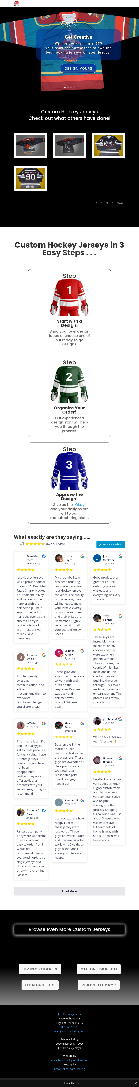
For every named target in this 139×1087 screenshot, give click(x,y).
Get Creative (78, 37)
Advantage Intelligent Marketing (69, 1060)
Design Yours (78, 68)
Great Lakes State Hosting (69, 1069)
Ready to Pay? (98, 985)
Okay (80, 504)
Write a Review (110, 544)
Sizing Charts (40, 969)
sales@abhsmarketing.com (69, 1031)
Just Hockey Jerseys (69, 1014)
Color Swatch (99, 969)
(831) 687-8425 (69, 1027)
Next (120, 203)
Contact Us (40, 985)
